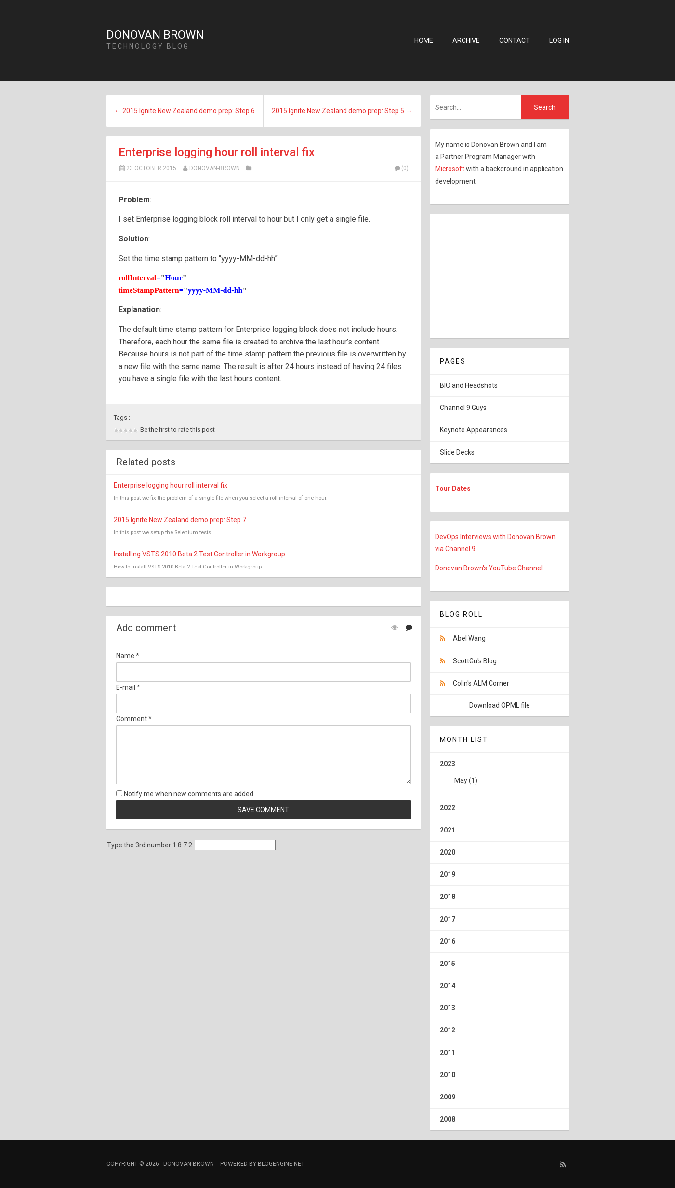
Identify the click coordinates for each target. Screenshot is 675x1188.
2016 (447, 941)
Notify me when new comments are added (184, 794)
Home (423, 40)
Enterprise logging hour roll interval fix (217, 152)
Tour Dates (453, 488)
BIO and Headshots (469, 385)
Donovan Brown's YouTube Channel (489, 568)
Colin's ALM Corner (481, 683)
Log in (559, 40)
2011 (447, 1052)
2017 (447, 919)
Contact (514, 40)
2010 (447, 1075)
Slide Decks (457, 452)
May (460, 780)
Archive (466, 40)
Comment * (134, 719)
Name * (127, 656)
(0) (401, 168)
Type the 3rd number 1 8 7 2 (149, 845)
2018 (447, 896)
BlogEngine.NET (281, 1164)
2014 (447, 986)
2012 (447, 1030)
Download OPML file (499, 705)
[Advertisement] (490, 274)
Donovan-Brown (214, 168)
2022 (447, 808)
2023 (499, 776)
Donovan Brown (155, 34)
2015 (447, 963)
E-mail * (128, 687)
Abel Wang (469, 638)
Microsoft (450, 168)
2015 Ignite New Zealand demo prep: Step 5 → (342, 111)
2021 (447, 830)
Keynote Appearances (473, 430)
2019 (447, 874)
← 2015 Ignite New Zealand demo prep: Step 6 (184, 111)
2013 (447, 1008)
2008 (447, 1119)
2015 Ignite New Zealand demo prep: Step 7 (180, 520)
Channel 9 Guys (463, 407)
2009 (447, 1097)
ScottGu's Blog (475, 661)
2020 (447, 852)
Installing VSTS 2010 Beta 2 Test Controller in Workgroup (199, 554)
